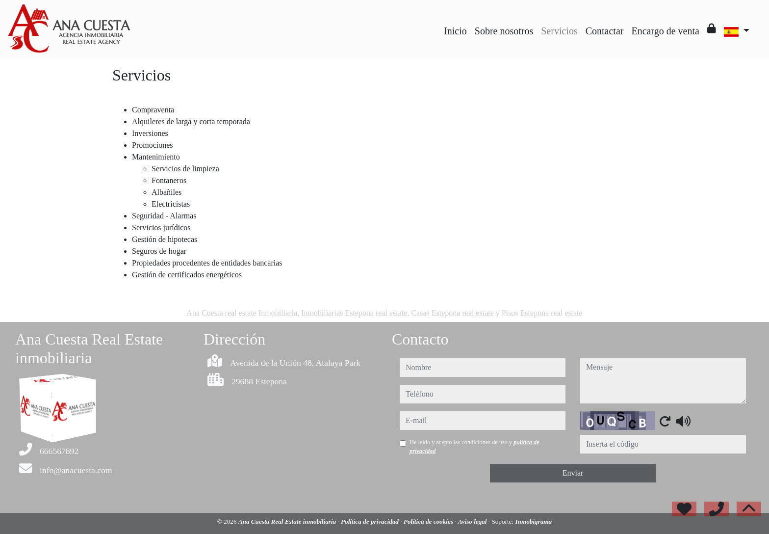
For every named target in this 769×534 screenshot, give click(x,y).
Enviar (573, 473)
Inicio (455, 31)
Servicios (559, 31)
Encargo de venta (665, 31)
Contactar (605, 31)
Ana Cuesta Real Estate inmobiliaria (288, 521)
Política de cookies (429, 521)
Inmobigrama (533, 521)
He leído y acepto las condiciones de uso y (474, 446)
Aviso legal (473, 521)
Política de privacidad (370, 521)
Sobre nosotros (504, 31)
